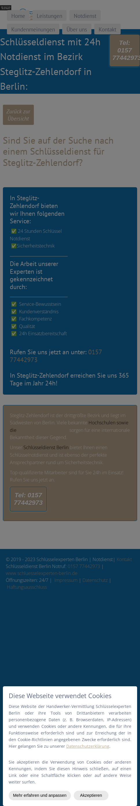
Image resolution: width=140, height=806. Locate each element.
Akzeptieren (91, 795)
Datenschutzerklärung (87, 746)
